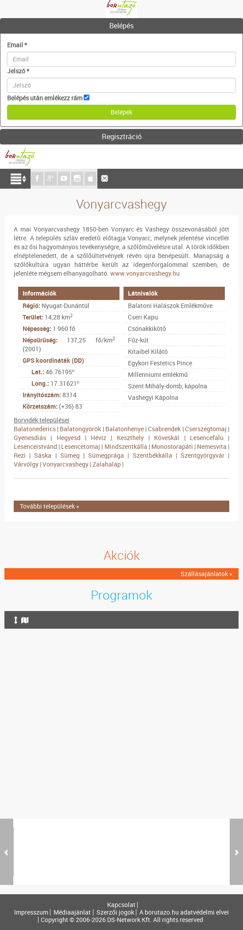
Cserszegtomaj (206, 429)
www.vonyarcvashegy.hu (145, 273)
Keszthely (130, 437)
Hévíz (98, 437)
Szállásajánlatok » (206, 573)
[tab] (121, 26)
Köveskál (166, 437)
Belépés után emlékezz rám (44, 98)
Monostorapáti (172, 446)
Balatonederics (35, 429)
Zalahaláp (107, 464)
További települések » (49, 506)
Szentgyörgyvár (202, 455)
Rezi (20, 455)
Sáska (42, 455)
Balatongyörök (80, 429)
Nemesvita (212, 446)
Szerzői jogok (115, 912)
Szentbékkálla (152, 455)
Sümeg (70, 455)
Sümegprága (106, 455)
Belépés (121, 25)
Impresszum (31, 912)
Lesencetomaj (80, 446)
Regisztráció (122, 136)
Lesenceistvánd (35, 446)
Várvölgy (26, 464)
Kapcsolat (121, 905)
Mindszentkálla (125, 446)
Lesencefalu (207, 437)
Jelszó (18, 71)
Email (17, 45)
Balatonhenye (124, 429)
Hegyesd (69, 437)
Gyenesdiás (30, 437)
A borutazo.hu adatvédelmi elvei (184, 912)
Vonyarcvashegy (65, 464)
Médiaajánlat (72, 912)
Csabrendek (164, 429)
